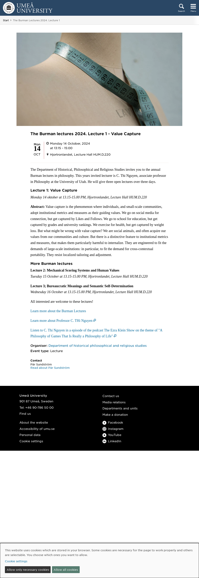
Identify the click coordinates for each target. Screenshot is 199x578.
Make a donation (115, 414)
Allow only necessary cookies (28, 569)
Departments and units (120, 408)
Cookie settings (31, 441)
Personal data (29, 435)
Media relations (114, 402)
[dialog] (99, 560)
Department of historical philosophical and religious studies (97, 345)
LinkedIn (111, 441)
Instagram (112, 428)
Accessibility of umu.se (37, 428)
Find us (25, 413)
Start (6, 20)
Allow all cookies (66, 569)
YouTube (111, 435)
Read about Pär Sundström (50, 367)
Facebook (112, 422)
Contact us (110, 396)
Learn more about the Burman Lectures (58, 311)
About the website (33, 422)
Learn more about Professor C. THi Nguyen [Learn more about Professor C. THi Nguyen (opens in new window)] (61, 321)
